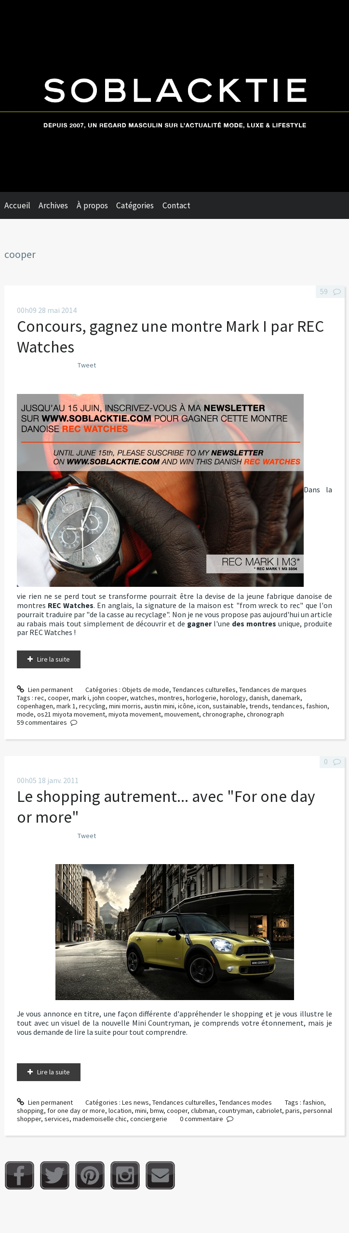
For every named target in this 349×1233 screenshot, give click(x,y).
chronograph (265, 714)
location (120, 1110)
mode (25, 714)
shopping (30, 1110)
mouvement (181, 714)
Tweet (87, 365)
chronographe (222, 714)
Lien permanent (45, 689)
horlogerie (201, 697)
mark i (80, 697)
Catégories (135, 205)
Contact (176, 205)
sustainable (229, 706)
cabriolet (269, 1110)
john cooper (110, 697)
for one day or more (76, 1110)
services (56, 1118)
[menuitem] (21, 205)
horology (233, 697)
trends (258, 706)
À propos (92, 205)
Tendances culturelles (204, 689)
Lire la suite (53, 659)
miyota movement (134, 714)
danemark (285, 697)
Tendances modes (245, 1102)
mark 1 (66, 706)
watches (142, 697)
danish (258, 697)
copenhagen (35, 706)
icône (186, 706)
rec (39, 697)
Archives (53, 205)
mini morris (125, 706)
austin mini (159, 706)
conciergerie (148, 1118)
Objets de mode (145, 689)
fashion (316, 706)
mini (141, 1110)
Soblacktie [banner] (174, 96)
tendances (287, 706)
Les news (135, 1102)
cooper (58, 697)
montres (170, 697)
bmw (156, 1110)
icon (203, 706)
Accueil (17, 205)
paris (292, 1110)
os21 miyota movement (71, 714)
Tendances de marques (273, 689)
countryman (235, 1110)
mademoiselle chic (100, 1118)
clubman (203, 1110)
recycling (92, 706)
